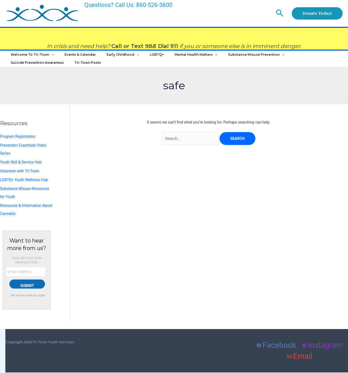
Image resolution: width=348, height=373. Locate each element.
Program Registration (17, 147)
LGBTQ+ (138, 57)
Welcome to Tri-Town (29, 57)
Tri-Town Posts (21, 71)
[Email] (300, 362)
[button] (279, 13)
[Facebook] (276, 351)
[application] (49, 57)
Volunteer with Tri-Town (19, 180)
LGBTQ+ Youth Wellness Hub (24, 188)
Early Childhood (109, 57)
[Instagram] (323, 351)
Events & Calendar (72, 57)
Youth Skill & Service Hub (20, 171)
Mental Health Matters (171, 57)
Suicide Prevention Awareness (286, 57)
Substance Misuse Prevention (227, 57)
